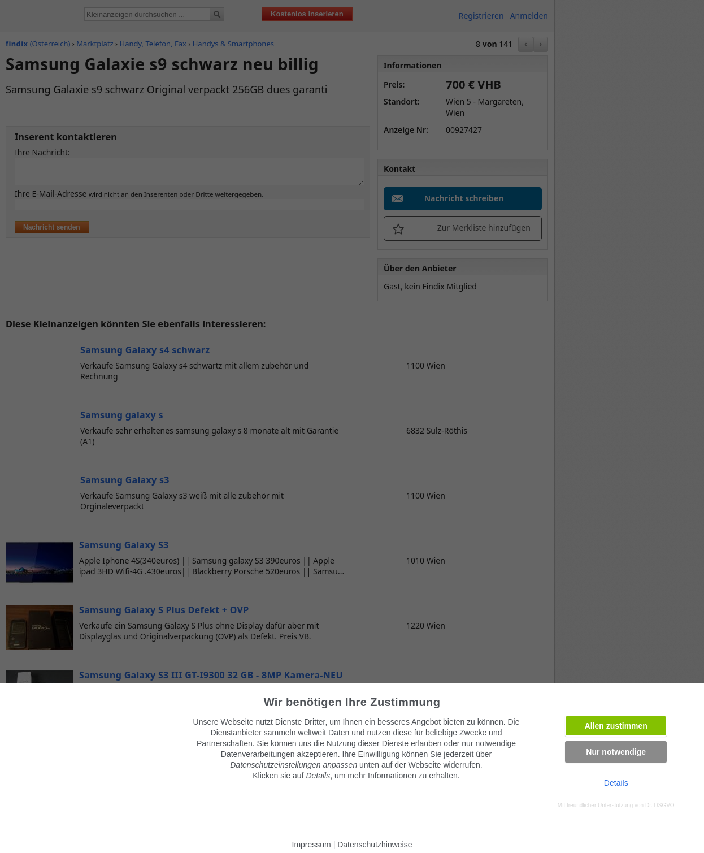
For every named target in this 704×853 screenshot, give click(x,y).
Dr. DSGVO (660, 805)
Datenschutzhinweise (374, 844)
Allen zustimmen (616, 725)
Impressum (311, 844)
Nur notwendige (616, 751)
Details (616, 782)
